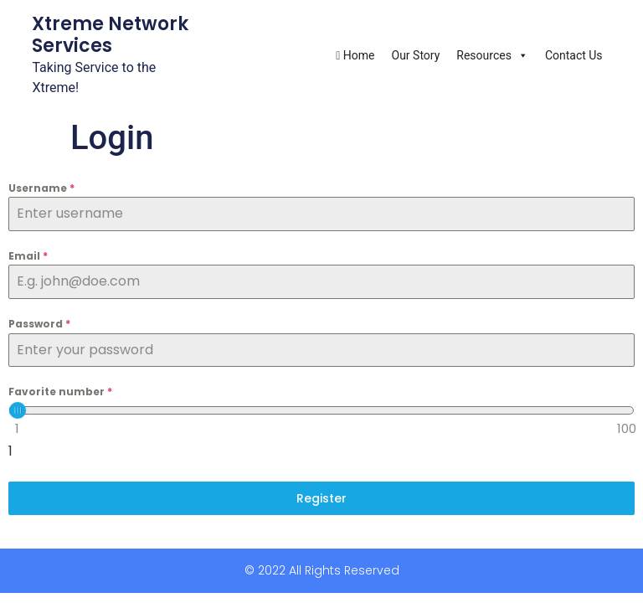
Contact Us (574, 55)
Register (321, 498)
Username (41, 188)
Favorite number (60, 391)
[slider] (17, 410)
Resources (492, 55)
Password (39, 324)
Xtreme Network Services (110, 35)
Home (355, 55)
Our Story (416, 55)
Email (28, 256)
